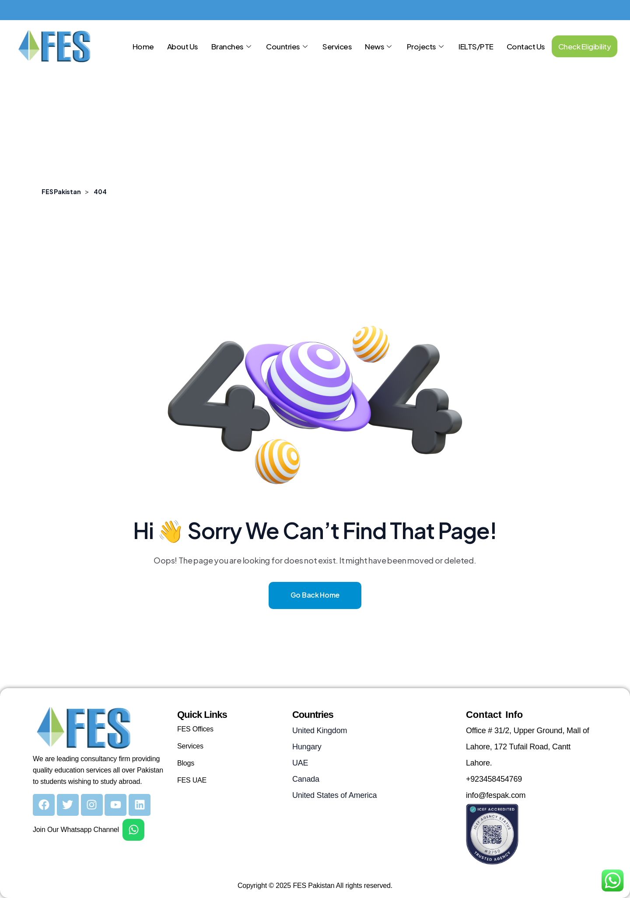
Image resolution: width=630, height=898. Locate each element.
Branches (232, 46)
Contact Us (526, 46)
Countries (287, 46)
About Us (182, 46)
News (379, 46)
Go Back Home (315, 594)
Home (143, 46)
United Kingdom (319, 730)
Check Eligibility (584, 46)
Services (337, 46)
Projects (426, 46)
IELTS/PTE (476, 46)
